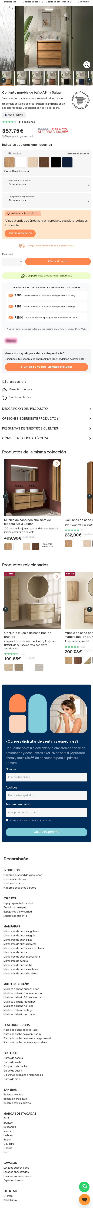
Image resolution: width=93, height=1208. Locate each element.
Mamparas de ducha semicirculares (24, 948)
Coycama (9, 1144)
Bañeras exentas (13, 1095)
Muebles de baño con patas (20, 1014)
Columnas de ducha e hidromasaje (23, 1075)
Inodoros (12, 870)
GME (6, 1119)
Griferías (11, 1053)
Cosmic (8, 1148)
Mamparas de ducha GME (18, 965)
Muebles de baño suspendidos (21, 989)
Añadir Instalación (20, 233)
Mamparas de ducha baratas (20, 944)
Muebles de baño (31, 2)
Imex (6, 1152)
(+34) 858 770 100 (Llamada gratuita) (46, 367)
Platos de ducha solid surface (21, 1030)
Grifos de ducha (13, 1071)
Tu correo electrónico (19, 804)
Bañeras (10, 1090)
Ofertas (8, 1196)
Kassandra (10, 1127)
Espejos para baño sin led (18, 903)
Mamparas (12, 927)
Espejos (10, 898)
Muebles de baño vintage (18, 1010)
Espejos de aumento (15, 916)
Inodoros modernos (15, 879)
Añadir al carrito (58, 261)
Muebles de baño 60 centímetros (23, 998)
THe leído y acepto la (31, 820)
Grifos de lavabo (13, 1062)
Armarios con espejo (15, 908)
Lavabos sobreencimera (17, 1176)
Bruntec (8, 1123)
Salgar (7, 1140)
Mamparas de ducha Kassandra (22, 957)
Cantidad (7, 254)
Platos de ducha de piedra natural (23, 1034)
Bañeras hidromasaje (16, 1099)
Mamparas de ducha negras (19, 936)
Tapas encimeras (13, 1181)
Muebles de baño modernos (20, 1002)
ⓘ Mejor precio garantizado (18, 136)
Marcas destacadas (20, 1114)
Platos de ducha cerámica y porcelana (25, 1043)
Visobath (9, 1131)
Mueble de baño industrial (58, 2)
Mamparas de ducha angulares (21, 931)
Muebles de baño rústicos (19, 1006)
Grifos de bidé (12, 1079)
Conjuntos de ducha (15, 1067)
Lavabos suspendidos (16, 1168)
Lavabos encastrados (16, 1172)
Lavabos (10, 1163)
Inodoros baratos (14, 884)
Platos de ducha (17, 1025)
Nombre (11, 769)
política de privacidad (41, 820)
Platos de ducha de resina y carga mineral (27, 1038)
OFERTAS (10, 1191)
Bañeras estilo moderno (17, 1103)
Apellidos (11, 788)
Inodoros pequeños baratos (20, 888)
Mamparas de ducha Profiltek (20, 974)
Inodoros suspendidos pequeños (23, 875)
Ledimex (8, 1135)
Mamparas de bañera (16, 961)
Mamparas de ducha (15, 953)
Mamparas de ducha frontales (21, 969)
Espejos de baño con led (18, 912)
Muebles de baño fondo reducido (23, 993)
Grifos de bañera (13, 1058)
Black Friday (10, 1200)
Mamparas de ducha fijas (18, 940)
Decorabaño (10, 2)
